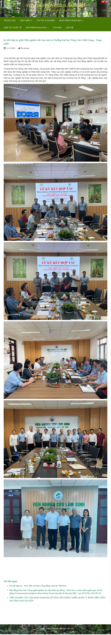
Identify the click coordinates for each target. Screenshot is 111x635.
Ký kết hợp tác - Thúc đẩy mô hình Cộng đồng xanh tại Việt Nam (38, 586)
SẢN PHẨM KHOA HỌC (37, 28)
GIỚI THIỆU (26, 20)
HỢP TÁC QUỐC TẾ (12, 28)
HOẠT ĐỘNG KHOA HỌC (71, 20)
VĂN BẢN (57, 28)
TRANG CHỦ (9, 20)
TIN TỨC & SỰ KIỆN (46, 20)
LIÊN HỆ (70, 28)
